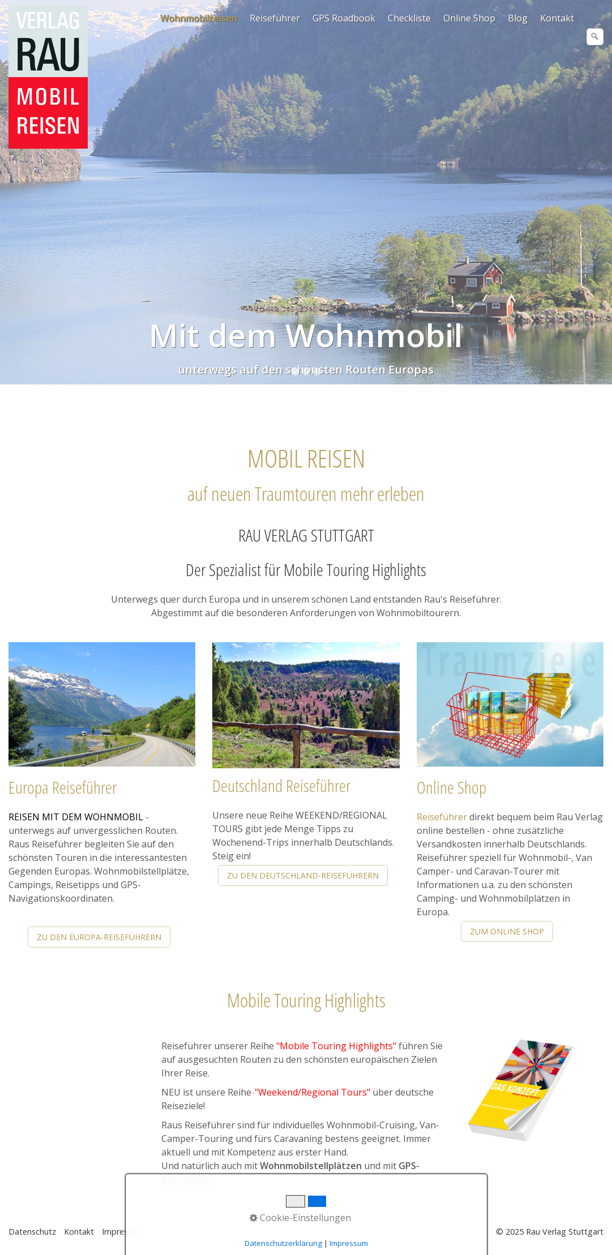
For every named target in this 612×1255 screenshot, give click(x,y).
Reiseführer (275, 18)
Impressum (123, 1231)
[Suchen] (595, 37)
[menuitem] (199, 18)
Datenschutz (32, 1231)
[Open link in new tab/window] (520, 1091)
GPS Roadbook (344, 18)
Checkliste (409, 18)
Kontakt (557, 18)
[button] (99, 937)
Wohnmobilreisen (198, 18)
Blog (518, 18)
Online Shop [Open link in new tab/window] (469, 18)
